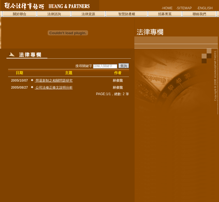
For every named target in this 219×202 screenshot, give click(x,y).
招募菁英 (165, 14)
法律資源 (88, 14)
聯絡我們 (199, 14)
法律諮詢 (54, 14)
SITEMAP (184, 8)
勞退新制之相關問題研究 (53, 80)
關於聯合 (19, 14)
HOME (167, 8)
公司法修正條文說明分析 (53, 87)
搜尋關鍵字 (102, 66)
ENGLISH (205, 8)
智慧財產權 (126, 14)
